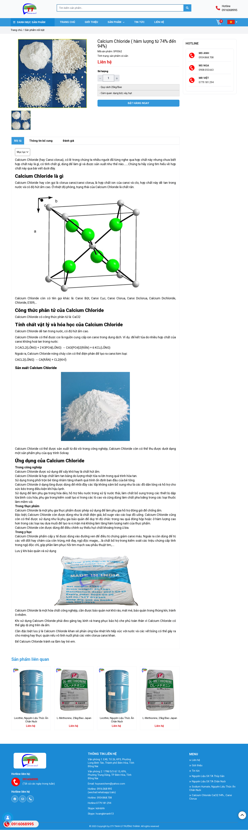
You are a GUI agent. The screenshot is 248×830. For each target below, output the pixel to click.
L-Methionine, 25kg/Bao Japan (74, 718)
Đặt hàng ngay (138, 103)
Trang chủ (16, 30)
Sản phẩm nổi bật (34, 30)
